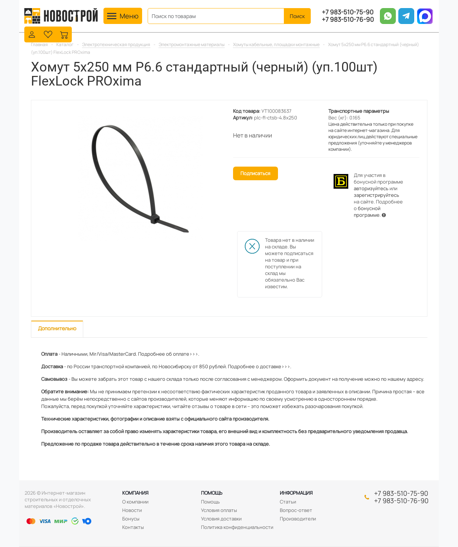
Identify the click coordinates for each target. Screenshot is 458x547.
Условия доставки (221, 518)
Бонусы (131, 518)
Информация (296, 492)
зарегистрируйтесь (376, 195)
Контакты (133, 527)
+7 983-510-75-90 (347, 12)
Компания (135, 492)
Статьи (288, 501)
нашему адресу (405, 379)
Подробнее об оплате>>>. (168, 354)
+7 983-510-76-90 (348, 19)
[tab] (57, 329)
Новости (132, 510)
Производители (298, 518)
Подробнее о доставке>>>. (259, 366)
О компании (135, 501)
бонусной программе (367, 211)
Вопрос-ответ (296, 510)
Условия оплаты (219, 510)
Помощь (211, 492)
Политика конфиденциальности (237, 527)
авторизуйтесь (371, 188)
